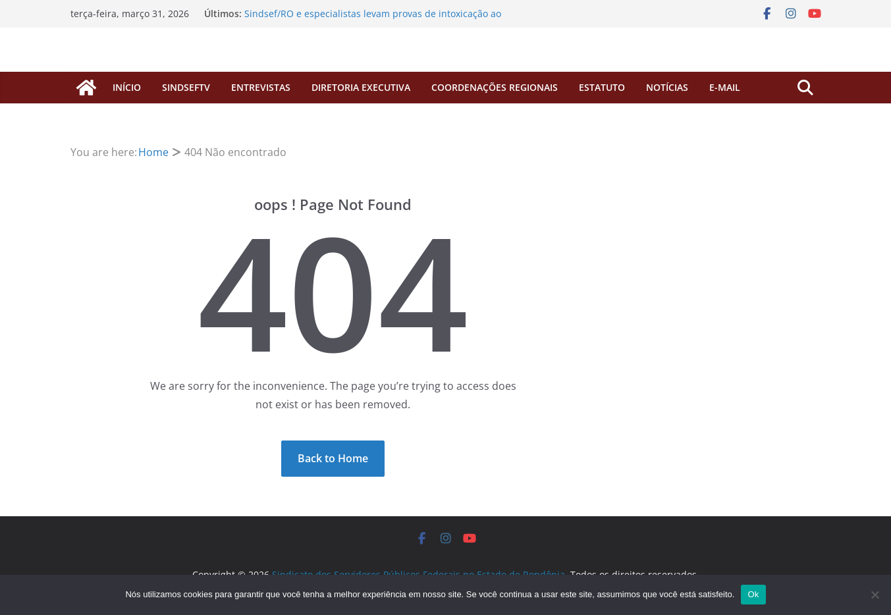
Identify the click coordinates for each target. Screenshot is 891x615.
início (127, 87)
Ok (753, 594)
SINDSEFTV (186, 87)
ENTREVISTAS (260, 87)
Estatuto (602, 87)
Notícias (667, 87)
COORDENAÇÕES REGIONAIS (494, 87)
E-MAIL (724, 87)
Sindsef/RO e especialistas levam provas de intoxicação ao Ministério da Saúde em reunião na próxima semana (372, 20)
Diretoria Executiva (360, 87)
